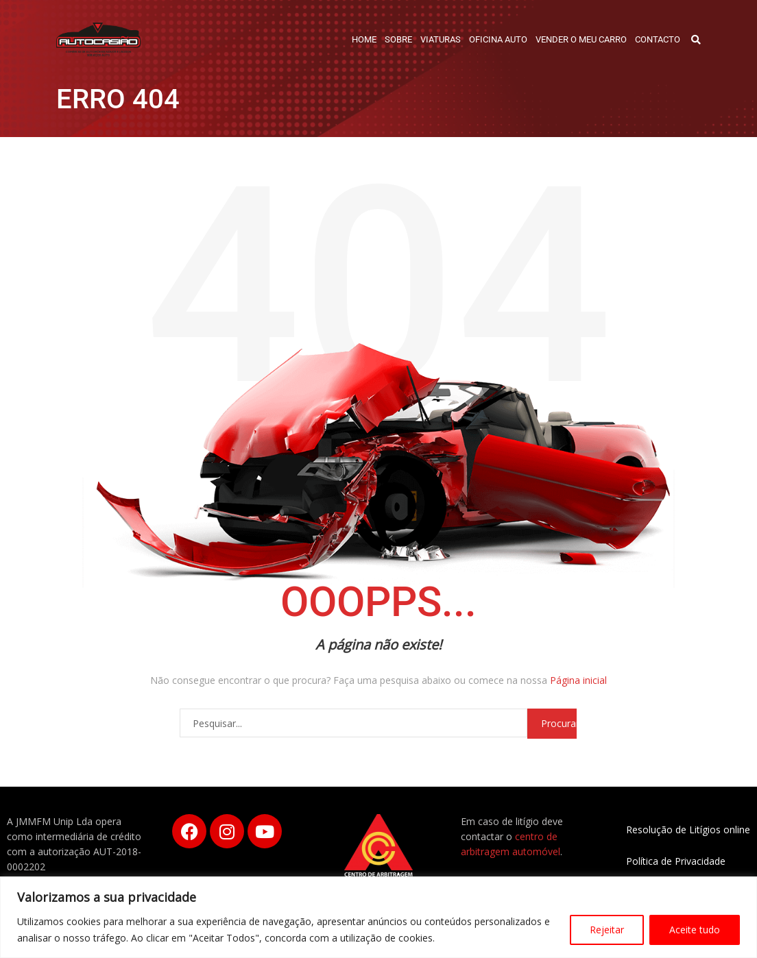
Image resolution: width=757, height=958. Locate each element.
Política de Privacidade (675, 861)
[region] (378, 917)
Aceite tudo (694, 929)
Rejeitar (607, 929)
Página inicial (578, 680)
